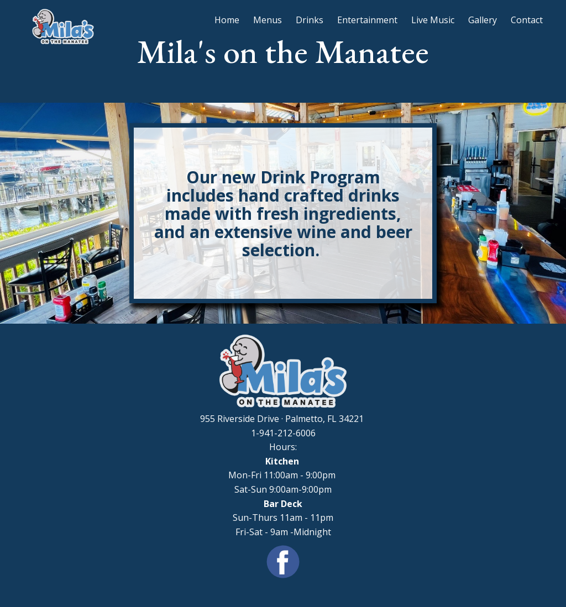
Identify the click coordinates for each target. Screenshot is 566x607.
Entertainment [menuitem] (367, 20)
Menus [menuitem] (267, 20)
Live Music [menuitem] (432, 20)
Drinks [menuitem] (309, 20)
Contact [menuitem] (527, 20)
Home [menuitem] (226, 20)
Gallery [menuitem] (482, 20)
